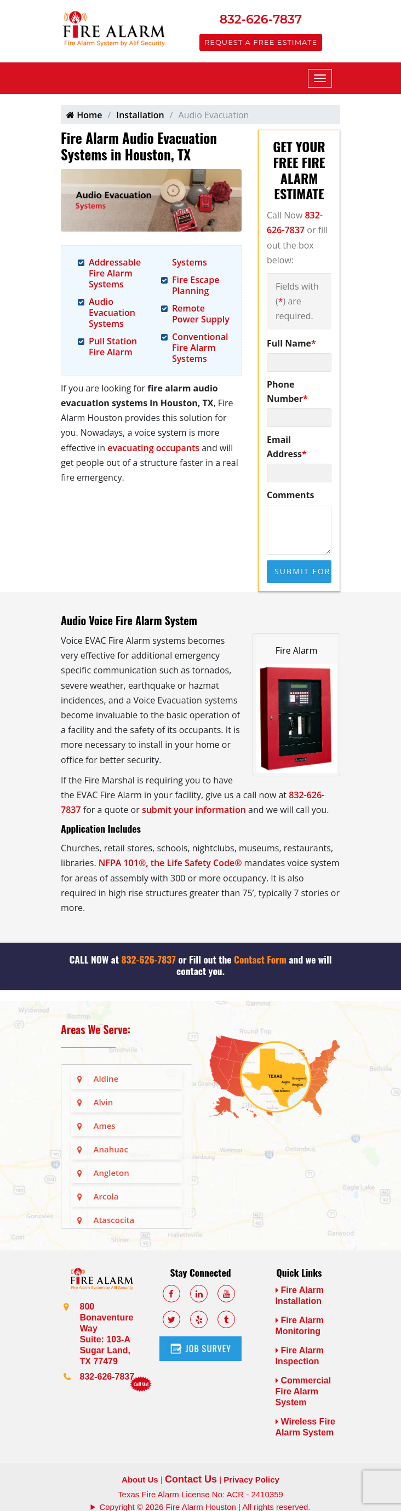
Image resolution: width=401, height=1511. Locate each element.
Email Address (287, 447)
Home (84, 114)
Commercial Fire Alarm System (303, 1391)
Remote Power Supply (201, 313)
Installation (140, 114)
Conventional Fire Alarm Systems (200, 348)
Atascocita (114, 1219)
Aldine (106, 1078)
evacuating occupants (153, 448)
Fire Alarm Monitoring (300, 1326)
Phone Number (287, 391)
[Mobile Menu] (320, 78)
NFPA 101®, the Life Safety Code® (170, 863)
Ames (105, 1125)
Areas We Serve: (95, 1029)
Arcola (106, 1196)
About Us (140, 1479)
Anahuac (111, 1149)
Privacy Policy (251, 1479)
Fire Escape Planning (195, 285)
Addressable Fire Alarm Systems (115, 273)
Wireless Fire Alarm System (305, 1427)
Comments (290, 495)
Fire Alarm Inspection (300, 1356)
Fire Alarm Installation (300, 1295)
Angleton (111, 1172)
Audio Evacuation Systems (112, 313)
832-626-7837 (261, 19)
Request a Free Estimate (260, 42)
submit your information (194, 810)
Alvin (103, 1102)
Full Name (291, 343)
